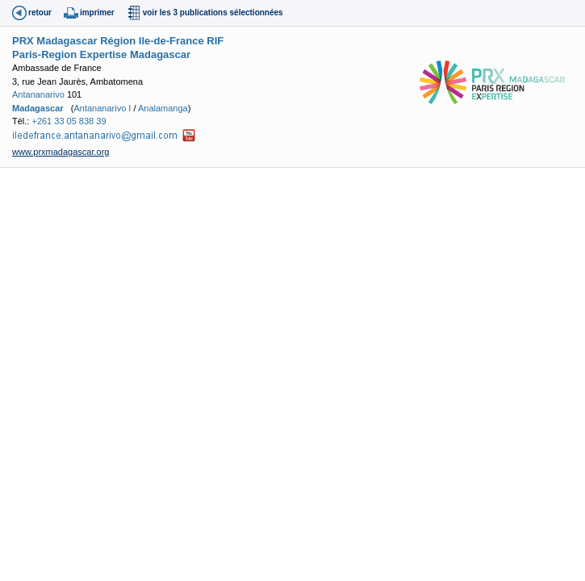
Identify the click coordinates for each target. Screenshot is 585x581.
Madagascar (38, 108)
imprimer (97, 12)
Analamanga (163, 108)
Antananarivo (38, 94)
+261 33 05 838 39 (68, 121)
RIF (215, 41)
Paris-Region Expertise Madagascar (101, 54)
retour (40, 12)
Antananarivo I (102, 108)
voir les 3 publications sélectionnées (213, 12)
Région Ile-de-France (152, 41)
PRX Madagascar (55, 41)
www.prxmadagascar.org (60, 152)
